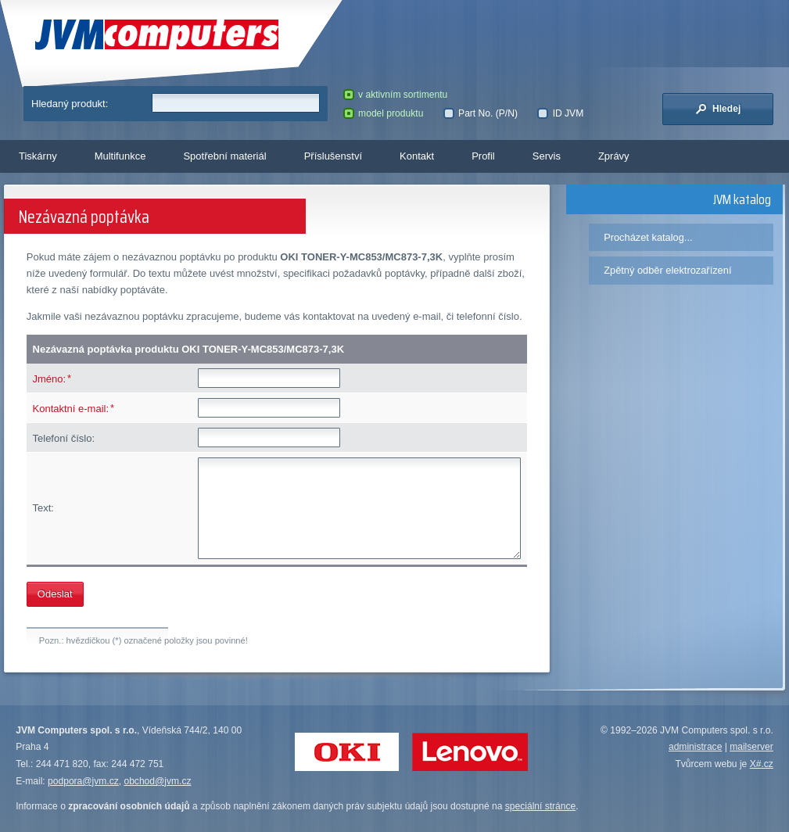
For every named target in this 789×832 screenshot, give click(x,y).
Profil (483, 156)
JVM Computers (156, 35)
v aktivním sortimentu (395, 94)
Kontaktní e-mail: (71, 408)
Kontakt (417, 156)
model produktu (383, 113)
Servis (547, 156)
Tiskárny (38, 156)
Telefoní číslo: (64, 438)
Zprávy (613, 156)
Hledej (718, 108)
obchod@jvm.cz (157, 781)
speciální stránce (540, 806)
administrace (695, 746)
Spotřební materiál (224, 156)
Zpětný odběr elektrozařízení (667, 270)
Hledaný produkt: (69, 103)
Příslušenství (333, 156)
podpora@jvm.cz (83, 781)
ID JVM (560, 113)
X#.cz (761, 763)
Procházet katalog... (648, 237)
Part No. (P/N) (480, 113)
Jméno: (49, 379)
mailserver (751, 746)
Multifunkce (120, 156)
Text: (43, 508)
